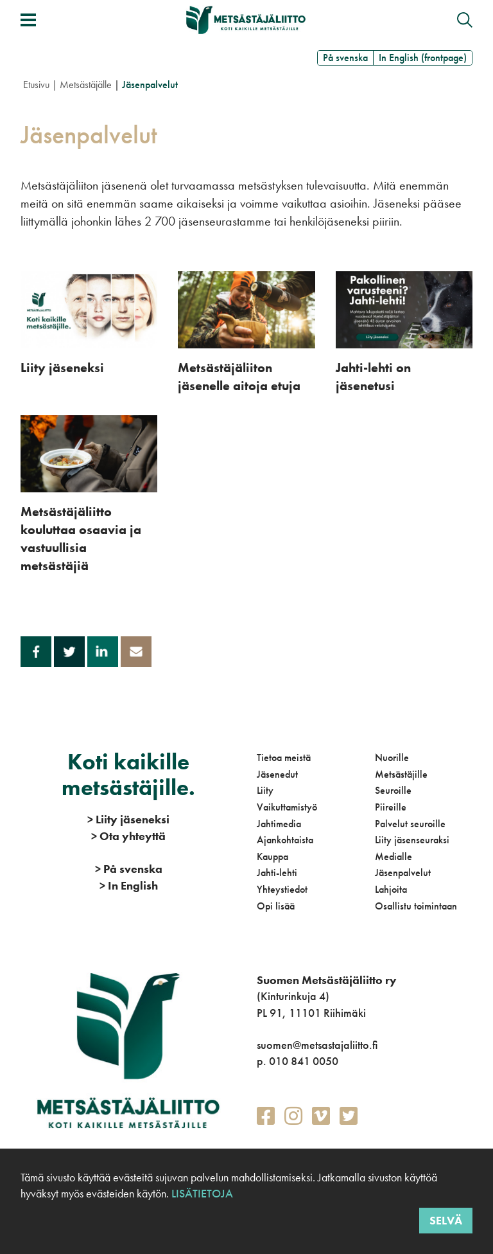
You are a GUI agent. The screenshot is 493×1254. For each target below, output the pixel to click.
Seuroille (393, 790)
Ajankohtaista (285, 839)
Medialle (393, 856)
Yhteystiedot (282, 889)
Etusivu (36, 84)
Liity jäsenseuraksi (412, 839)
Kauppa (272, 856)
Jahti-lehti (277, 872)
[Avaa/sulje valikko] (28, 19)
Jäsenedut (277, 774)
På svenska (345, 57)
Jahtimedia (279, 823)
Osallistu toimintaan (416, 906)
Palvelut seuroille (410, 823)
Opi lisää (276, 906)
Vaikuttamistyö (287, 807)
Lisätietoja (201, 1193)
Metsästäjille (401, 774)
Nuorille (392, 757)
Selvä (445, 1220)
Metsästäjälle (86, 84)
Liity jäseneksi (128, 819)
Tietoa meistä (284, 757)
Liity (265, 790)
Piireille (390, 807)
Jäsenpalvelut (403, 872)
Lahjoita (391, 889)
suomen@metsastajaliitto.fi (317, 1044)
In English (128, 885)
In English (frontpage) (423, 57)
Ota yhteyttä (128, 836)
